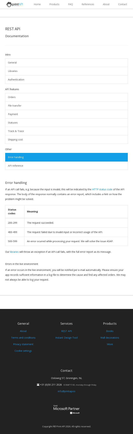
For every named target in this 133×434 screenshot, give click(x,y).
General (12, 62)
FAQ (70, 4)
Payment (13, 114)
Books (109, 331)
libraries (14, 251)
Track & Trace (16, 131)
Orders (12, 97)
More (110, 344)
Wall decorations (109, 337)
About (106, 4)
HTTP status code (102, 189)
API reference (15, 165)
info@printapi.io (66, 391)
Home (37, 4)
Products (54, 4)
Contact (122, 4)
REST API (66, 331)
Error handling (16, 157)
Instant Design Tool (66, 337)
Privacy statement (23, 344)
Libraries (12, 71)
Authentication (16, 79)
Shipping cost (15, 139)
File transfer (14, 105)
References (88, 4)
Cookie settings (23, 350)
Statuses (13, 122)
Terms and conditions (23, 337)
